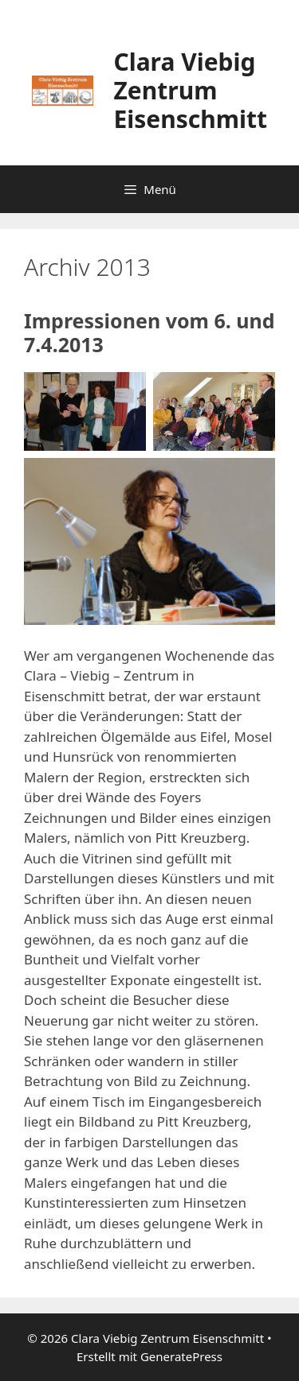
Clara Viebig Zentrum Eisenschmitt (190, 90)
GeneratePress (181, 1356)
